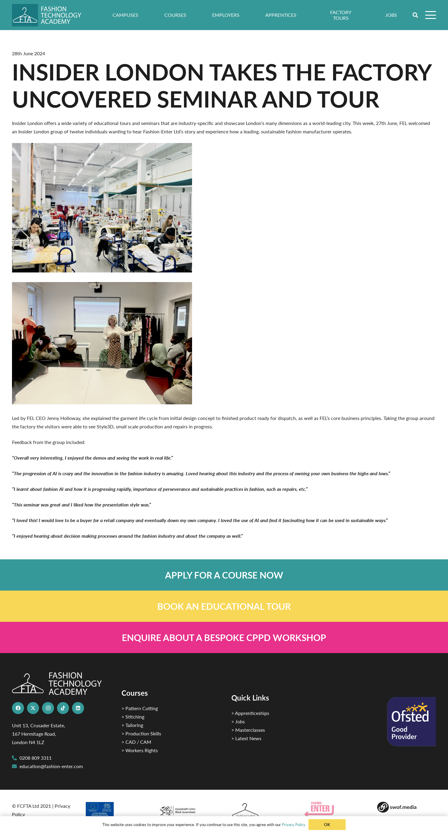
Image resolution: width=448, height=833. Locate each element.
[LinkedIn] (78, 708)
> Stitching (133, 716)
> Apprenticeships (250, 713)
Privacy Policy (293, 824)
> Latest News (246, 738)
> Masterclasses (248, 729)
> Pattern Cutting (140, 708)
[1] (187, 809)
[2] (114, 811)
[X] (33, 708)
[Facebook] (18, 708)
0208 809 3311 (36, 757)
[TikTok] (63, 708)
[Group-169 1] (406, 807)
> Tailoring (132, 725)
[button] (416, 15)
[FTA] (51, 15)
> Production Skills (141, 733)
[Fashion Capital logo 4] (260, 810)
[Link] (224, 575)
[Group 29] (333, 809)
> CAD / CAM (136, 741)
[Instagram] (48, 708)
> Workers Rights (140, 750)
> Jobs (238, 721)
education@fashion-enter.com (51, 766)
